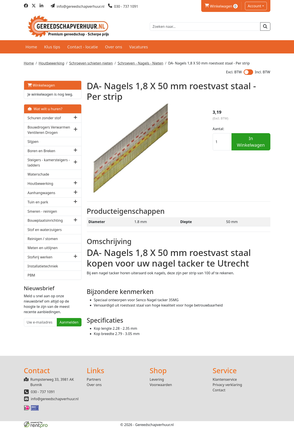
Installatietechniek (43, 266)
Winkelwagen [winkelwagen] (221, 6)
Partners (94, 379)
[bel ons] (123, 6)
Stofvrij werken (40, 257)
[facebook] (26, 6)
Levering (157, 379)
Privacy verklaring (227, 384)
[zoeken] (265, 26)
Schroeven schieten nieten (91, 63)
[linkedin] (41, 6)
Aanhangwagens (41, 192)
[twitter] (34, 6)
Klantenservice (225, 379)
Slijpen (33, 141)
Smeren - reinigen (42, 211)
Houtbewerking (51, 63)
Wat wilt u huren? (45, 108)
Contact (219, 390)
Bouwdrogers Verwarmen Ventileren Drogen (49, 130)
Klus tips (52, 46)
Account (254, 6)
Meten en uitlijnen (43, 247)
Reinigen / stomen (43, 238)
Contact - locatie (82, 46)
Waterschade (38, 174)
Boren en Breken (41, 150)
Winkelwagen (41, 85)
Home (31, 46)
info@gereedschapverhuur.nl (55, 398)
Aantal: (218, 128)
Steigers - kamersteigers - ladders (49, 162)
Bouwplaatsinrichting (45, 220)
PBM (31, 275)
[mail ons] (77, 6)
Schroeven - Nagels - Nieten (140, 63)
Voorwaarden (161, 384)
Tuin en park (38, 202)
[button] (75, 118)
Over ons (113, 46)
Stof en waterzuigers (45, 229)
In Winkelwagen (251, 141)
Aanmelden (69, 322)
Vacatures (138, 46)
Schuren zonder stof (44, 118)
